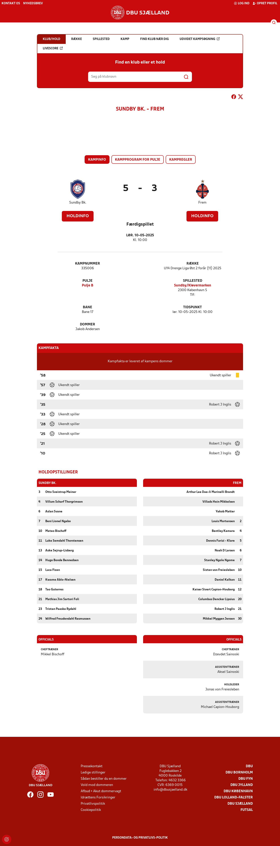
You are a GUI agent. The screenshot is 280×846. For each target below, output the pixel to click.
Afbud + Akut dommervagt (101, 791)
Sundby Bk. (77, 202)
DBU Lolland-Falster (233, 797)
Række (192, 263)
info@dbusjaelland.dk (170, 789)
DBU (249, 766)
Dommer (87, 324)
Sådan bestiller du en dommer (104, 778)
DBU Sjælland (240, 803)
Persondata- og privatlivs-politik (140, 837)
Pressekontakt (91, 766)
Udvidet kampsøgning (200, 39)
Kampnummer (87, 263)
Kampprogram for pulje (137, 159)
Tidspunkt (192, 307)
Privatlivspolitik (93, 803)
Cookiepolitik (91, 809)
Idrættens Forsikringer (98, 797)
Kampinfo (97, 159)
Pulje (87, 281)
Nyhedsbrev (33, 3)
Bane (87, 307)
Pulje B (87, 285)
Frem (202, 202)
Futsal (247, 809)
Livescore (53, 48)
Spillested (192, 281)
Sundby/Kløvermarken (192, 285)
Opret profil (265, 3)
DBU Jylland (241, 785)
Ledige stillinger (93, 772)
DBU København (238, 791)
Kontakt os (11, 3)
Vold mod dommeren (97, 785)
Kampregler (180, 159)
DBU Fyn (245, 778)
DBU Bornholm (239, 772)
